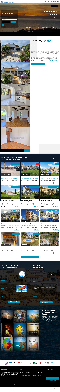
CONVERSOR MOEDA (53, 380)
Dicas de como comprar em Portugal (38, 372)
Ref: (52, 57)
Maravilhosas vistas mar (15, 210)
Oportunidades (48, 27)
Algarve (51, 369)
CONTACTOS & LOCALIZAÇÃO (52, 378)
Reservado (57, 163)
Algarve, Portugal (52, 373)
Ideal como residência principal (54, 210)
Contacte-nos (54, 6)
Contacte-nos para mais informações (53, 33)
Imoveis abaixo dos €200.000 (37, 376)
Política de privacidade (18, 384)
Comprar (28, 33)
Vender (33, 33)
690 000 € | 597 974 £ (53, 60)
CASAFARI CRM (57, 384)
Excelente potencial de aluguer (34, 187)
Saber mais (17, 206)
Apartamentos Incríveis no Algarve (25, 372)
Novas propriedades (33, 29)
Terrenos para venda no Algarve (25, 375)
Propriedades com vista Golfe (24, 376)
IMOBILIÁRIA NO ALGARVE (50, 20)
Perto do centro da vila (15, 187)
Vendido (37, 163)
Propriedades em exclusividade (41, 33)
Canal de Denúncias (25, 384)
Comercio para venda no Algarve (37, 375)
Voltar (54, 389)
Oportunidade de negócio (15, 163)
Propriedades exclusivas (48, 29)
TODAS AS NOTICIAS (46, 302)
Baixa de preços (33, 27)
